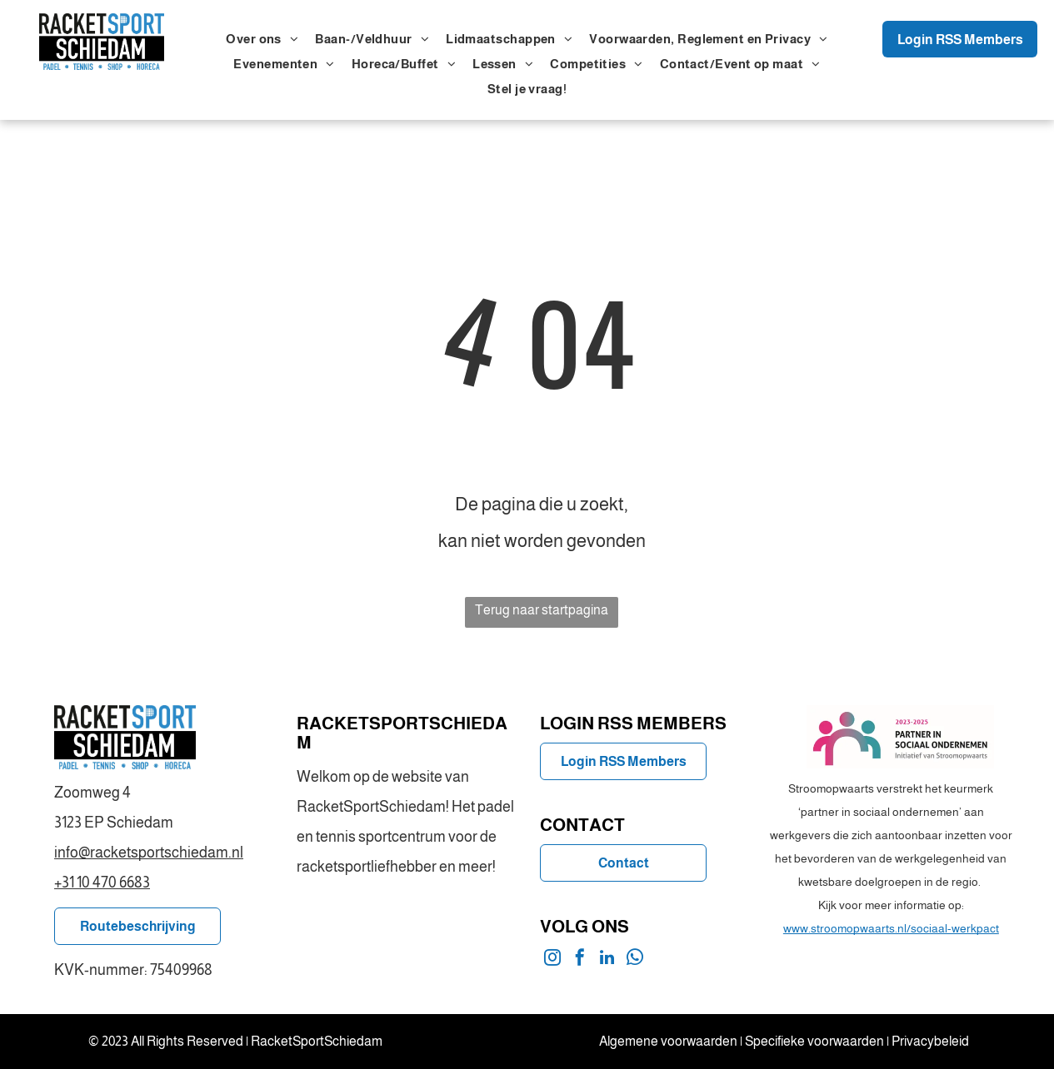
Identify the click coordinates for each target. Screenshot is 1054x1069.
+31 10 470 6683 (102, 882)
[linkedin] (607, 959)
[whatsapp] (634, 959)
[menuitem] (262, 39)
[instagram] (552, 959)
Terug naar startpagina (541, 610)
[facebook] (579, 959)
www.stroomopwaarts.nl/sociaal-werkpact (891, 928)
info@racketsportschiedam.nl (148, 852)
